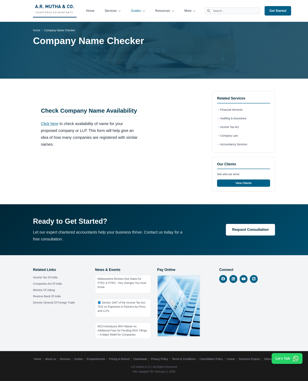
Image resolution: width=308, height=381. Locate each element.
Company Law (229, 135)
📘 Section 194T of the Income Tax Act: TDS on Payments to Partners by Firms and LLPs (122, 306)
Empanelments (96, 359)
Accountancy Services (233, 144)
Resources (164, 10)
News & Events (107, 270)
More (190, 10)
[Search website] (232, 10)
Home (90, 10)
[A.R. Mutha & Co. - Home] (55, 11)
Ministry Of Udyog (44, 290)
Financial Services (231, 109)
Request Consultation (250, 230)
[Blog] (254, 279)
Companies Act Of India (47, 283)
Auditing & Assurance (233, 118)
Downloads (140, 359)
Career (231, 359)
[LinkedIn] (233, 279)
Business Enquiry (249, 359)
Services (113, 10)
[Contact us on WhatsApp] (286, 355)
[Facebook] (223, 279)
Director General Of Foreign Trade (54, 302)
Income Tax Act (229, 127)
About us (50, 359)
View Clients (244, 183)
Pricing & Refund (119, 359)
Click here (49, 123)
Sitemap (269, 359)
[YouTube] (244, 279)
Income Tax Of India (45, 277)
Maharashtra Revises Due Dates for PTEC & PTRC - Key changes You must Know (122, 283)
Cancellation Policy (211, 359)
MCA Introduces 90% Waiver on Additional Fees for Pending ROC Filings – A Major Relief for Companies (122, 330)
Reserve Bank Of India (47, 296)
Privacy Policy (159, 359)
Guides (138, 10)
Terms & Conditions (184, 359)
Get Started (277, 10)
